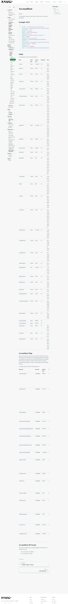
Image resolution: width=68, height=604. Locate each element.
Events (53, 599)
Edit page (21, 559)
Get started (42, 599)
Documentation (48, 1)
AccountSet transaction (37, 357)
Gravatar (48, 145)
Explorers (61, 1)
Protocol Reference (44, 601)
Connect (55, 1)
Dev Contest (54, 601)
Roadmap (41, 1)
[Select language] (66, 1)
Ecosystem (36, 1)
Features (31, 1)
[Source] (20, 13)
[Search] (11, 7)
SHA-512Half (36, 547)
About (28, 1)
